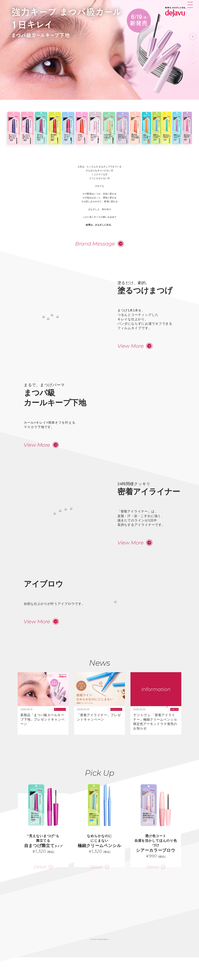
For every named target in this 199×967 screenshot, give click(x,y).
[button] (192, 36)
